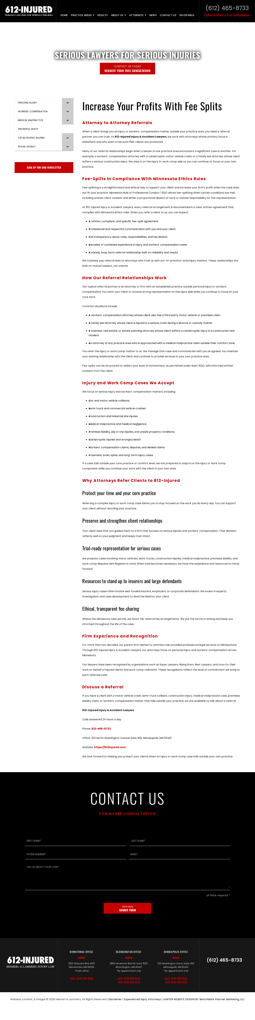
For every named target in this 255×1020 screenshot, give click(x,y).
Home (64, 15)
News (153, 15)
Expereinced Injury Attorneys (142, 999)
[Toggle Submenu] (67, 102)
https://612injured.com (110, 747)
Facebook (232, 972)
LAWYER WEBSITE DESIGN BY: (181, 999)
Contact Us (168, 15)
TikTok (218, 972)
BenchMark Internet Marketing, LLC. (222, 999)
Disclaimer (115, 999)
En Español (187, 15)
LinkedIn (225, 972)
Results (102, 15)
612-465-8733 (101, 729)
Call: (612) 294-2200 (81, 979)
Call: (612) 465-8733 (129, 979)
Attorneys (136, 15)
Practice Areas (81, 15)
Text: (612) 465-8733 (129, 982)
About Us (117, 15)
